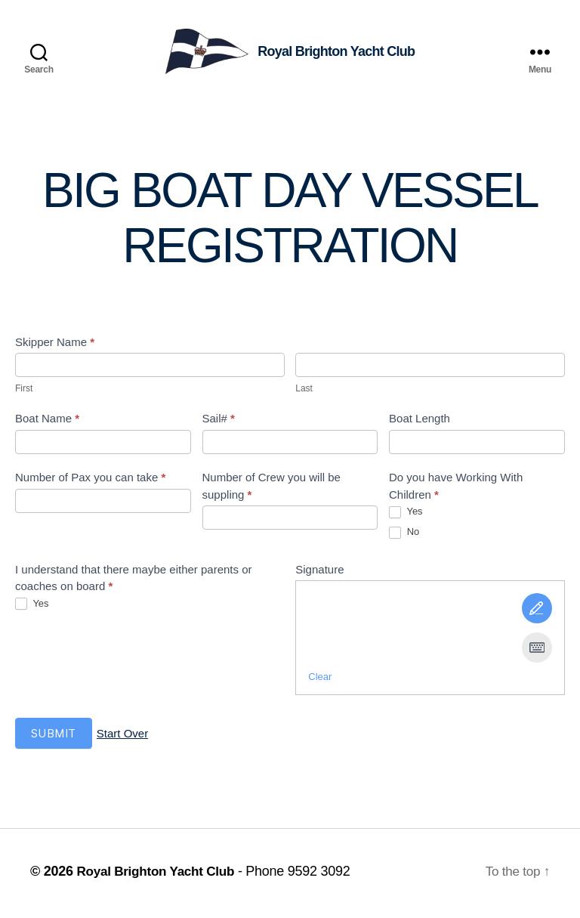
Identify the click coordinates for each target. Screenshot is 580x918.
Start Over (122, 737)
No (404, 536)
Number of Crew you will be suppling (271, 489)
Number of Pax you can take (90, 480)
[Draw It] (537, 612)
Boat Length (419, 422)
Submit (53, 737)
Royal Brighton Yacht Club (159, 874)
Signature (319, 573)
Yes (406, 515)
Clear (320, 680)
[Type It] (537, 651)
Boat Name (47, 422)
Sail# (218, 422)
